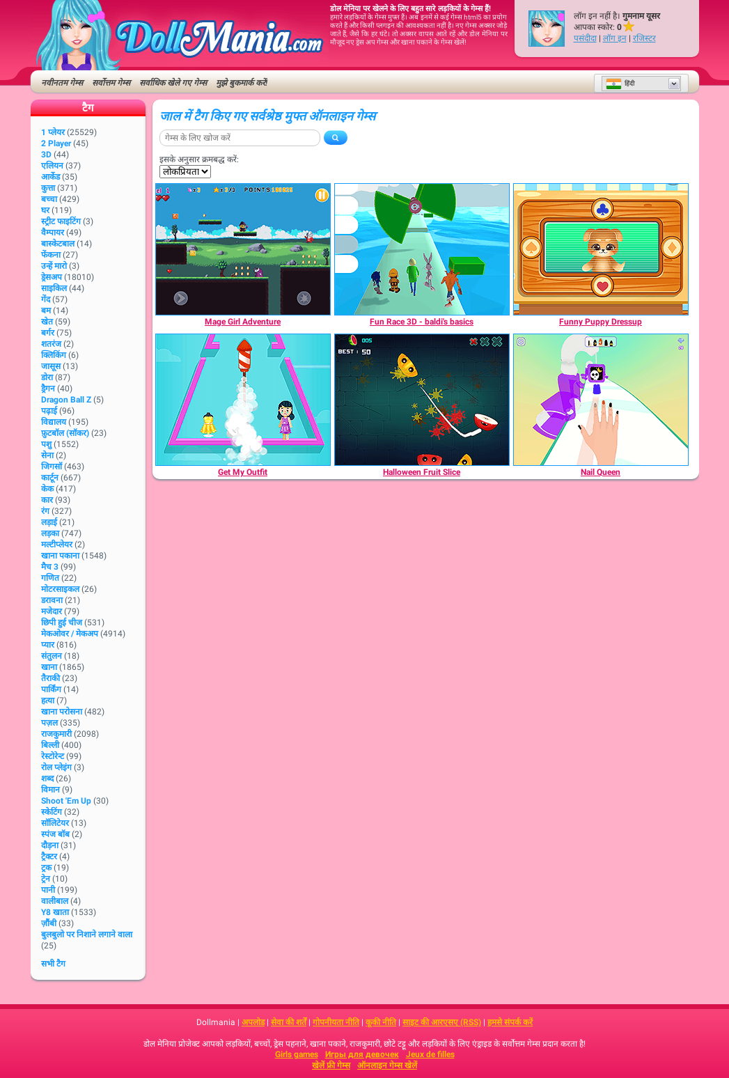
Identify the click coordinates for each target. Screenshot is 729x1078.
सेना (47, 455)
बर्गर (47, 333)
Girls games (296, 1054)
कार (47, 500)
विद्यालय (53, 422)
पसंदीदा (585, 38)
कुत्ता (48, 188)
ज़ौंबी (48, 923)
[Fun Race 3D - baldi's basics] (422, 249)
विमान (50, 790)
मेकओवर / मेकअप (69, 634)
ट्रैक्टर (49, 856)
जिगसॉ (51, 466)
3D (46, 154)
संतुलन (51, 656)
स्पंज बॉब (55, 834)
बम (46, 310)
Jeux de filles (430, 1054)
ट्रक (46, 868)
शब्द (47, 778)
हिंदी (620, 83)
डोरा (47, 377)
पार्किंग (51, 689)
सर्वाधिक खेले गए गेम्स (173, 83)
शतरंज (51, 344)
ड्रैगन (48, 388)
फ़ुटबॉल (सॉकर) (65, 433)
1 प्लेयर (53, 132)
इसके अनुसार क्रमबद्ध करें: (199, 159)
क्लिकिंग (53, 355)
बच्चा (49, 199)
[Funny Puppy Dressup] (601, 249)
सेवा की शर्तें (288, 1022)
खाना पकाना (60, 556)
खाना (49, 667)
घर (45, 210)
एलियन (52, 166)
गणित (50, 578)
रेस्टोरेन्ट (52, 756)
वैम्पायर (52, 232)
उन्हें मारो (54, 266)
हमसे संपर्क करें (510, 1022)
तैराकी (50, 678)
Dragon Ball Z (66, 400)
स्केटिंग (51, 812)
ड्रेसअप (51, 277)
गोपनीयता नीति (336, 1022)
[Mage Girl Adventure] (243, 249)
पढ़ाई (49, 411)
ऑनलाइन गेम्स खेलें (387, 1065)
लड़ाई (49, 522)
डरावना (52, 600)
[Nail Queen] (601, 400)
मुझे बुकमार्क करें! (241, 83)
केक (47, 489)
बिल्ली (50, 745)
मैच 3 (49, 567)
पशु (46, 444)
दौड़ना (49, 845)
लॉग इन (615, 38)
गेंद (45, 299)
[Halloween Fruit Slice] (422, 400)
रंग (45, 511)
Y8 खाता (55, 912)
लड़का (50, 533)
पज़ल (49, 723)
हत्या (47, 700)
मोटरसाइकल (60, 589)
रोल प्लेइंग (56, 767)
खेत (47, 322)
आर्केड (50, 177)
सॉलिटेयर (55, 823)
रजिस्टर (644, 38)
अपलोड (253, 1022)
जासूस (51, 366)
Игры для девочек (362, 1054)
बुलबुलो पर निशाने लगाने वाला (86, 934)
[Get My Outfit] (243, 400)
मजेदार (51, 611)
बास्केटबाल (58, 244)
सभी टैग (53, 964)
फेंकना (51, 255)
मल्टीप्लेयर (56, 544)
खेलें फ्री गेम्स (331, 1065)
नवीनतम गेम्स (62, 83)
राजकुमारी (56, 734)
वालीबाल (54, 901)
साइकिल (54, 288)
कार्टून (49, 478)
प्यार (47, 645)
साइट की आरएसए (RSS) (441, 1022)
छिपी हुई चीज (61, 622)
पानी (48, 890)
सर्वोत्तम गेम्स (111, 83)
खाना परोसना (61, 712)
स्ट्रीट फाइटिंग (61, 221)
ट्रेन (45, 879)
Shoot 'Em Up (66, 801)
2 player (56, 143)
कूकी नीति (381, 1022)
